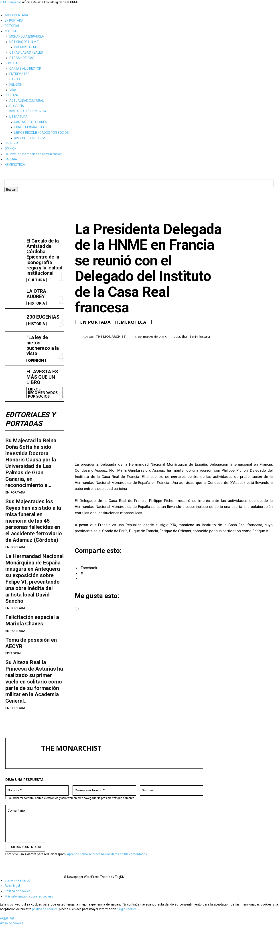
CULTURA (11, 95)
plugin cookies (127, 913)
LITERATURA (18, 116)
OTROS (14, 79)
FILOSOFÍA (16, 106)
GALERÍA (11, 159)
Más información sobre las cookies (29, 901)
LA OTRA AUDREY (36, 298)
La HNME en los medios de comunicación (33, 154)
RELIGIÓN (15, 84)
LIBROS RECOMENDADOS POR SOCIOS (41, 132)
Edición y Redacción (18, 885)
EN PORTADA (14, 20)
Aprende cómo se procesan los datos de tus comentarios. (107, 858)
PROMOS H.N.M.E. (26, 47)
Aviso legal (12, 890)
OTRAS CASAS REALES (26, 52)
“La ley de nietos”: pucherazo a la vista (42, 350)
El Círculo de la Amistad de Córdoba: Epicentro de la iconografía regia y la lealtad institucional (44, 261)
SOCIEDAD (12, 63)
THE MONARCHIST (111, 341)
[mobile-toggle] (0, 7)
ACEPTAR (7, 923)
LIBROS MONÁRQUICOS (30, 127)
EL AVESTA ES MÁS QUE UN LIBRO (42, 381)
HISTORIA (11, 143)
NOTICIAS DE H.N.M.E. (24, 42)
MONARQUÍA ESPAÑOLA (26, 36)
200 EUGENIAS (42, 321)
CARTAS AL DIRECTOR (25, 68)
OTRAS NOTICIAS (21, 58)
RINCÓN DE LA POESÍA (29, 138)
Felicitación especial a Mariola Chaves (32, 625)
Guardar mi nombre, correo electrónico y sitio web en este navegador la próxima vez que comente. (72, 802)
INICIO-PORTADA (16, 15)
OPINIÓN (10, 148)
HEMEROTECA (15, 164)
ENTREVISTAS (19, 74)
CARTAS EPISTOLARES (30, 122)
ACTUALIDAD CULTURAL (26, 100)
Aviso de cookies (11, 927)
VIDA (12, 90)
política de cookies (45, 913)
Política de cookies (17, 895)
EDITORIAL (12, 26)
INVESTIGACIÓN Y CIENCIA (27, 111)
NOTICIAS (11, 31)
